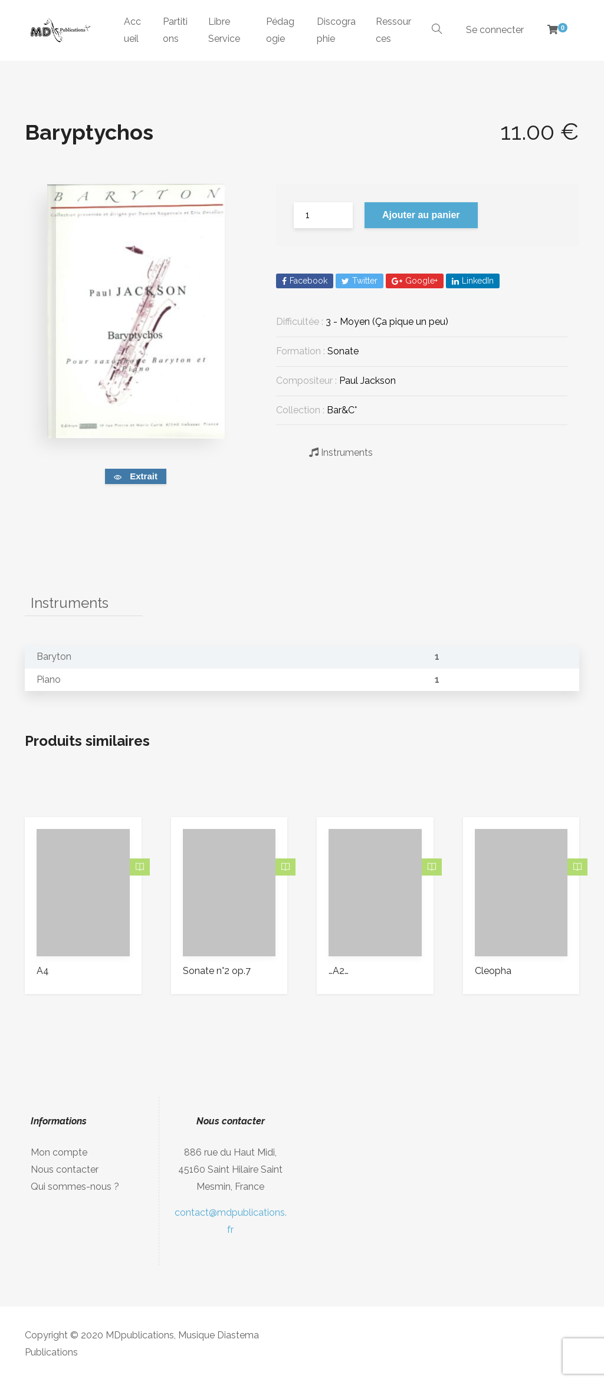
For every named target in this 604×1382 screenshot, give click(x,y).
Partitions (175, 30)
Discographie (336, 30)
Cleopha (493, 970)
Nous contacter (65, 1169)
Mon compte (59, 1152)
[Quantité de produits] (323, 215)
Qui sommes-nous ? (75, 1186)
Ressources (393, 30)
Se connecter (495, 29)
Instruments (341, 452)
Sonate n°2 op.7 (217, 970)
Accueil (132, 30)
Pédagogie (280, 30)
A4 (43, 970)
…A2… (339, 970)
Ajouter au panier (421, 215)
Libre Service (224, 30)
